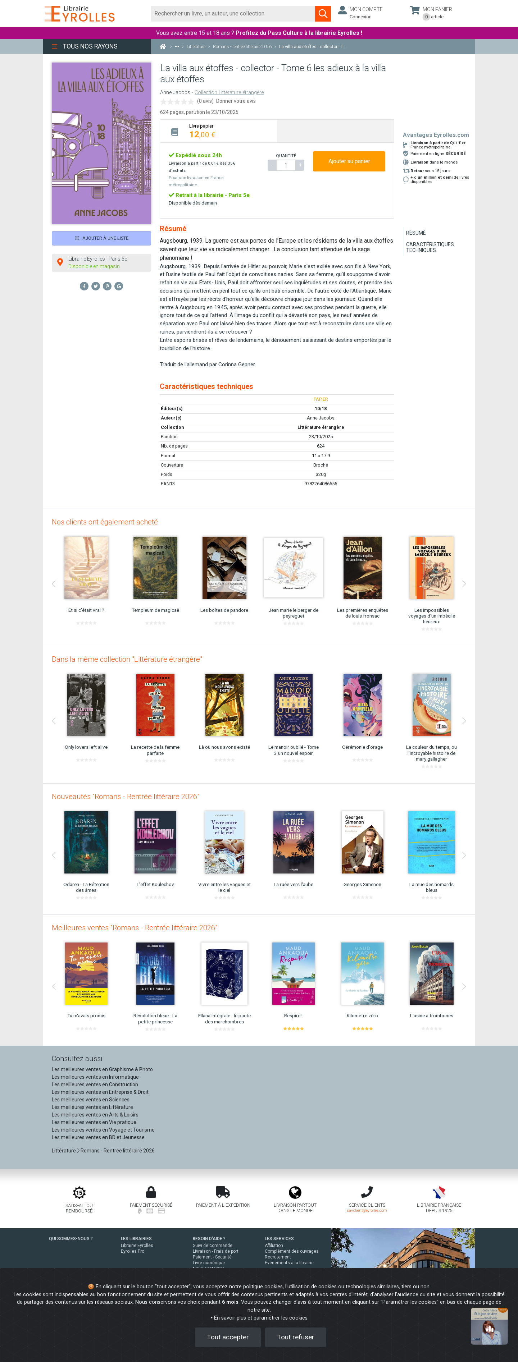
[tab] (218, 131)
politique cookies (263, 1287)
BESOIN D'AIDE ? (209, 1238)
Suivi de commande (212, 1245)
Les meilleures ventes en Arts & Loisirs (95, 1115)
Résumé (416, 233)
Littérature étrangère (320, 427)
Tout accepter (228, 1337)
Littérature (64, 1151)
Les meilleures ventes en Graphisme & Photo (102, 1069)
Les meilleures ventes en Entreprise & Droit (100, 1092)
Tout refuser (295, 1337)
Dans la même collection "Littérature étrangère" (127, 659)
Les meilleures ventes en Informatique (95, 1077)
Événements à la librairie (289, 1262)
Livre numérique (209, 1262)
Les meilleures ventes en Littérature (92, 1107)
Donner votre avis (236, 101)
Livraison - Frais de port (215, 1251)
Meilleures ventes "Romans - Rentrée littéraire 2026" (134, 927)
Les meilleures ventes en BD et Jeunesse (98, 1137)
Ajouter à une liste (101, 238)
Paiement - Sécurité (212, 1257)
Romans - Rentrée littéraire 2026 (118, 1151)
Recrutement (278, 1257)
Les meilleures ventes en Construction (95, 1084)
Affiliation (274, 1245)
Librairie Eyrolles (137, 1245)
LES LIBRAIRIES (136, 1238)
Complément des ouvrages (292, 1251)
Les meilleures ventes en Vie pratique (94, 1122)
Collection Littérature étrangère (229, 93)
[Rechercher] (233, 14)
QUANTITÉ (286, 155)
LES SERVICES (279, 1238)
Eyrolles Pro (132, 1251)
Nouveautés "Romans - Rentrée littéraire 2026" (125, 796)
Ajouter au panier (349, 161)
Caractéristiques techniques (430, 247)
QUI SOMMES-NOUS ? (71, 1238)
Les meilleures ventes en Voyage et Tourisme (103, 1130)
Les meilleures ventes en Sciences (91, 1099)
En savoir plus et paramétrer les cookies (261, 1318)
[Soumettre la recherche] (323, 14)
